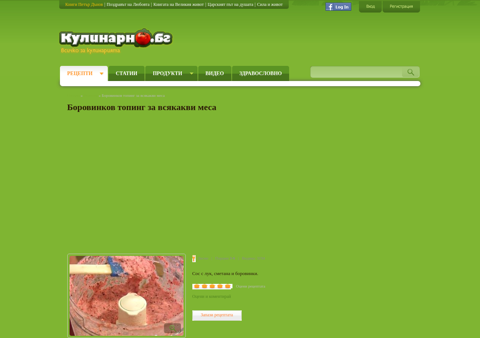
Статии (127, 73)
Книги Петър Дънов (84, 4)
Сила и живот (270, 4)
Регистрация (401, 6)
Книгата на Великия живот (178, 4)
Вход (370, 6)
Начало (73, 95)
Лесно (203, 258)
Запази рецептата (217, 314)
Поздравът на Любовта (128, 4)
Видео (215, 73)
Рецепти (80, 73)
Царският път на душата (230, 4)
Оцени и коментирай (211, 296)
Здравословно (260, 73)
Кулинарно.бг (116, 41)
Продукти (167, 73)
